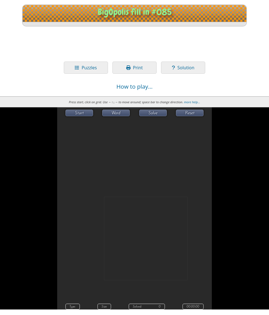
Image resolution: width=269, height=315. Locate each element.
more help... (192, 102)
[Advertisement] (134, 43)
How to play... (134, 86)
